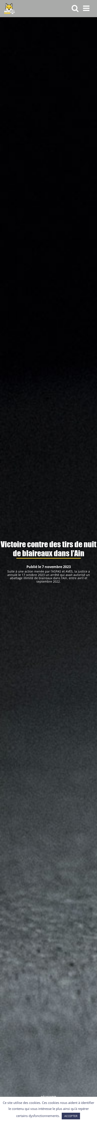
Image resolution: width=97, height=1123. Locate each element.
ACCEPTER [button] (70, 1116)
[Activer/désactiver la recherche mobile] (75, 8)
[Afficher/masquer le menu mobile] (87, 8)
